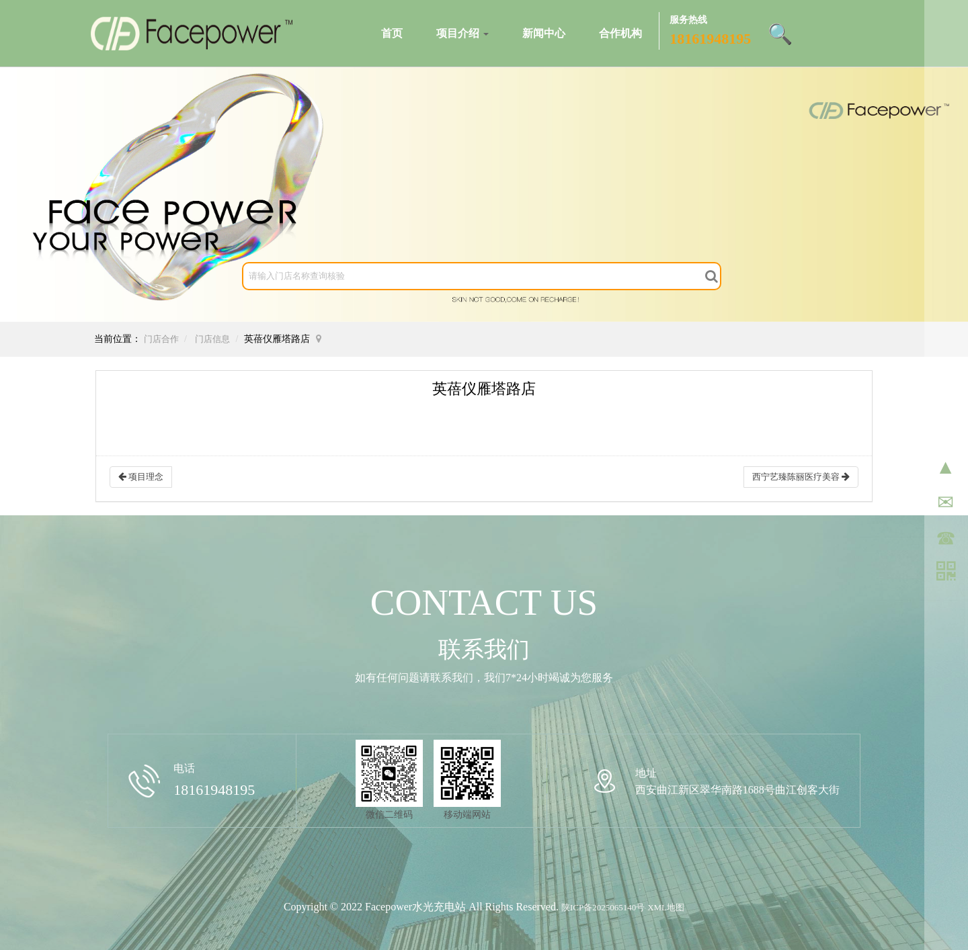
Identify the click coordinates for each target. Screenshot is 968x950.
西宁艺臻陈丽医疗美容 (801, 477)
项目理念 (140, 477)
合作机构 (620, 33)
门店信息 (212, 339)
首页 (392, 33)
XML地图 (665, 907)
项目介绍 (462, 33)
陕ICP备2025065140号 (603, 907)
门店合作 (161, 339)
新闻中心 (543, 33)
